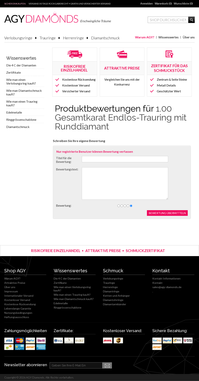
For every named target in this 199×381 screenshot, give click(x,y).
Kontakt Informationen (166, 278)
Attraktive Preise (14, 282)
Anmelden (146, 3)
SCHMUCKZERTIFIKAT (145, 250)
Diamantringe (111, 291)
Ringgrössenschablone (21, 119)
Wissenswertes (168, 37)
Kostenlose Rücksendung (79, 79)
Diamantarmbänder (114, 304)
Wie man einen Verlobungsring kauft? (21, 81)
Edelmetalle (14, 112)
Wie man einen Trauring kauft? (22, 103)
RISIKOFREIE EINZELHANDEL (74, 68)
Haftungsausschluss (16, 317)
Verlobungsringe (18, 37)
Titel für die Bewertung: (64, 159)
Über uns (189, 37)
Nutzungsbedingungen (18, 312)
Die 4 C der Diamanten (21, 65)
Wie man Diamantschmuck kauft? (24, 92)
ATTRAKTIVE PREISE (103, 250)
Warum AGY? (144, 37)
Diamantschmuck (105, 37)
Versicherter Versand (76, 91)
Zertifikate (13, 72)
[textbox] (168, 20)
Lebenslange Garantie (17, 308)
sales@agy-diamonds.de (167, 287)
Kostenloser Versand (76, 85)
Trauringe (48, 37)
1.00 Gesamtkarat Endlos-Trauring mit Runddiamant (121, 117)
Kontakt (157, 282)
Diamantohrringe (113, 300)
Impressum (11, 291)
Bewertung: (64, 205)
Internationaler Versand (18, 295)
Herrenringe (73, 37)
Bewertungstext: (67, 169)
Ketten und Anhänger (116, 295)
